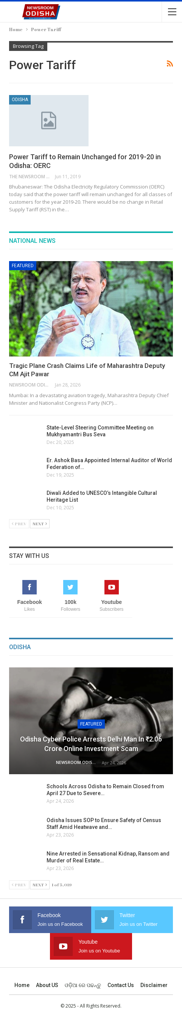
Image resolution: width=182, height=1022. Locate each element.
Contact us (120, 985)
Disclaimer (154, 985)
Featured (23, 265)
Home (22, 985)
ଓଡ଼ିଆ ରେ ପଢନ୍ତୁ (83, 985)
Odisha (20, 99)
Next (40, 523)
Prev (19, 523)
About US (47, 985)
